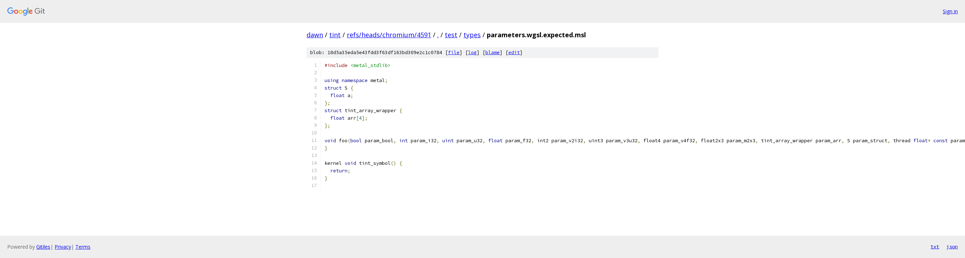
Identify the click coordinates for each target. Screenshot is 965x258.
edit (514, 52)
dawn (315, 34)
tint (335, 34)
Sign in (950, 11)
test (451, 34)
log (472, 52)
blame (492, 52)
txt (935, 246)
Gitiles (43, 246)
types (472, 34)
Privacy (63, 246)
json (952, 246)
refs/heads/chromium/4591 (389, 34)
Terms (82, 246)
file (454, 52)
